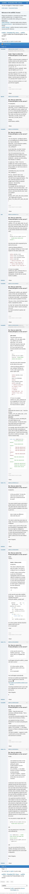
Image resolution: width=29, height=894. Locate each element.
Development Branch (7, 24)
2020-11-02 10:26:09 (13, 96)
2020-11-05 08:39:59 (13, 549)
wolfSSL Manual (5, 27)
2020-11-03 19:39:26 (13, 283)
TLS (12, 881)
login (7, 41)
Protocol (3, 881)
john (2, 214)
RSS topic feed (6, 44)
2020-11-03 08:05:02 (13, 129)
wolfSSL (23, 32)
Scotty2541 (3, 49)
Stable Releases (6, 22)
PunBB (12, 888)
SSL (8, 881)
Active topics (5, 8)
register (12, 41)
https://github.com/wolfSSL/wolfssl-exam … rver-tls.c (18, 683)
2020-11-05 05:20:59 (13, 325)
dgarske (2, 96)
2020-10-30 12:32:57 (13, 49)
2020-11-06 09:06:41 (13, 749)
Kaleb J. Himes (4, 482)
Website (3, 280)
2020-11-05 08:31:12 (13, 482)
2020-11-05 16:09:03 (13, 642)
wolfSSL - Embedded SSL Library (12, 3)
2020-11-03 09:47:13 (13, 214)
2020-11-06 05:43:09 (13, 702)
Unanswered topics (13, 8)
